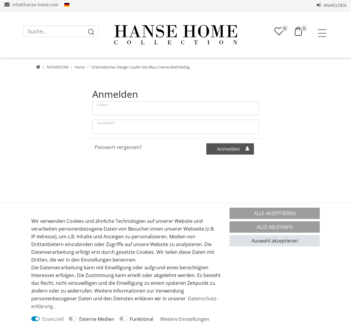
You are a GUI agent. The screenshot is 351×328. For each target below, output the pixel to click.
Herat (80, 67)
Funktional (141, 319)
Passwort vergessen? (118, 147)
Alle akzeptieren (275, 213)
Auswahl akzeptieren (275, 240)
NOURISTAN (57, 67)
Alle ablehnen (275, 227)
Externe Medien (96, 319)
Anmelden (331, 5)
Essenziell (53, 319)
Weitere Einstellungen (184, 319)
